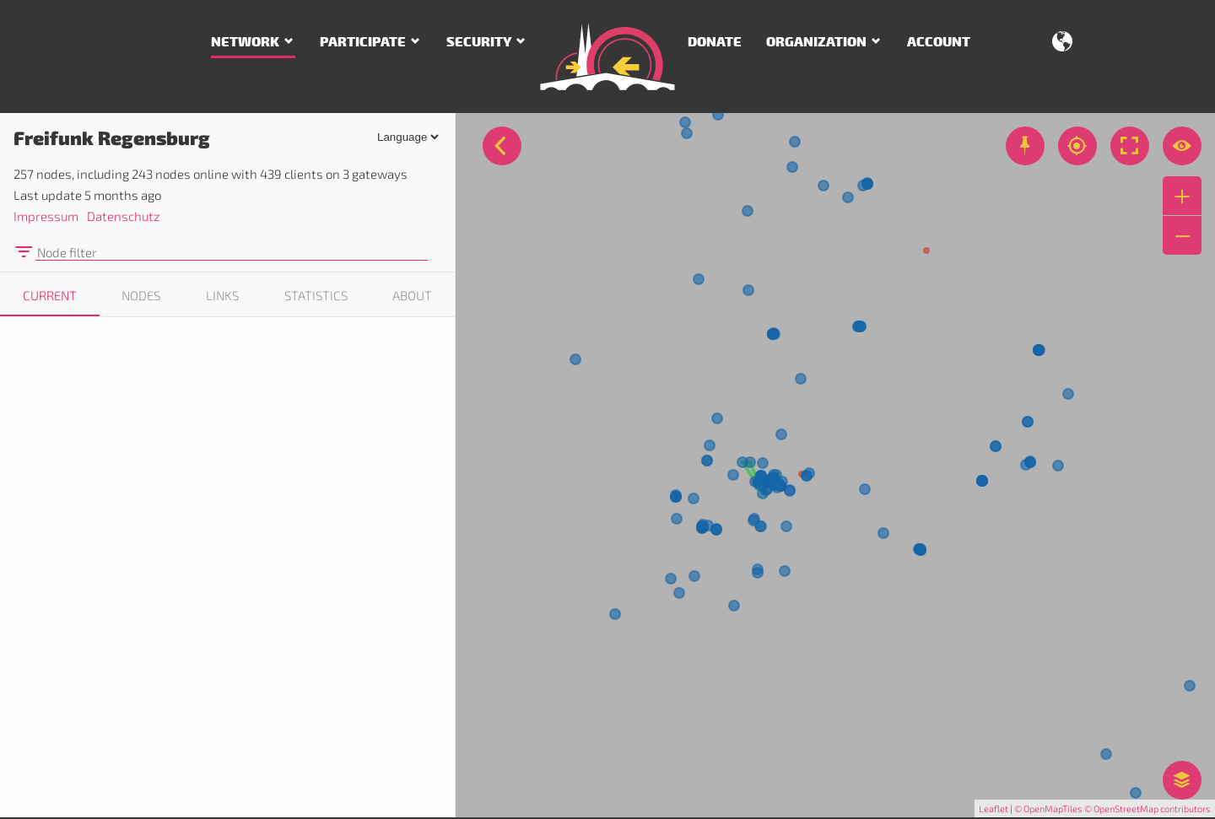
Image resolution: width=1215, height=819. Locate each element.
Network (245, 42)
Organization (816, 42)
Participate (363, 42)
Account (938, 42)
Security (478, 42)
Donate (715, 42)
